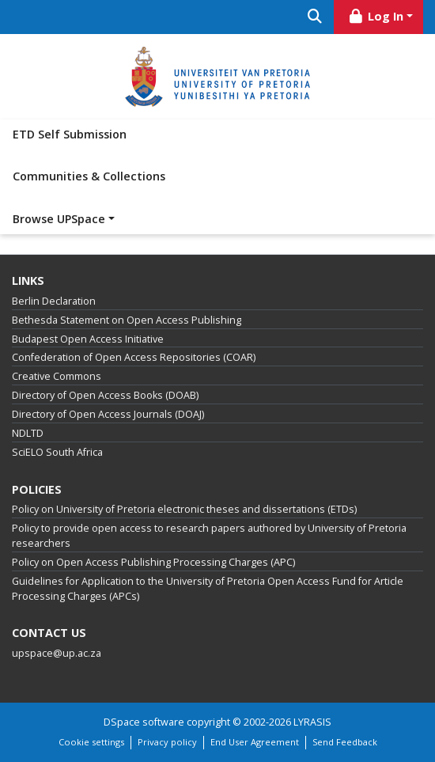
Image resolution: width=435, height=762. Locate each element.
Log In (375, 16)
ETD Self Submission (70, 134)
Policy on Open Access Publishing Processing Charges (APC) (153, 562)
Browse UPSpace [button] (59, 218)
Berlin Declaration (54, 301)
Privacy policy (167, 742)
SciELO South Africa (57, 452)
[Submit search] (314, 17)
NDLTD (28, 433)
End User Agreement (254, 742)
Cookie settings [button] (91, 742)
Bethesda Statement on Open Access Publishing (126, 320)
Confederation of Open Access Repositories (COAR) (133, 357)
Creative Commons (56, 376)
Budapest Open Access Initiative (88, 339)
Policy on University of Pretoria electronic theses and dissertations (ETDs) (184, 509)
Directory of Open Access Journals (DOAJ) (108, 414)
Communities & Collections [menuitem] (89, 176)
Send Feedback (344, 742)
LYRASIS (312, 722)
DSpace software (144, 722)
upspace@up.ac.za (56, 653)
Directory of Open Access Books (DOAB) (105, 395)
